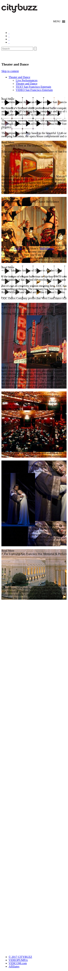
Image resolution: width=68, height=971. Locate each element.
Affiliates (14, 966)
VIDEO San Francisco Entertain (34, 89)
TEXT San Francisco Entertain (33, 86)
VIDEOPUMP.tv (18, 960)
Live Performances (26, 80)
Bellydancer (47, 248)
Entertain (10, 56)
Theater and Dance (19, 77)
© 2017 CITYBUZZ (20, 956)
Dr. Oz (17, 248)
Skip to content (10, 71)
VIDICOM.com (18, 963)
